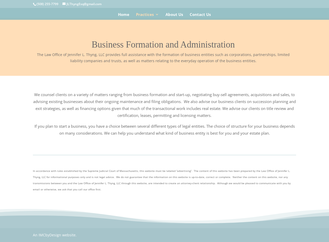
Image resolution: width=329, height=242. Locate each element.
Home (123, 15)
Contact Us (200, 15)
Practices (145, 15)
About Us (174, 15)
